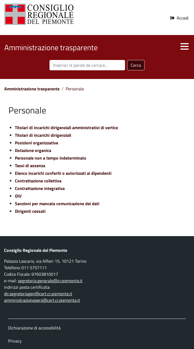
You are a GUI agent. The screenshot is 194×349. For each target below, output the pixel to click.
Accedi (183, 18)
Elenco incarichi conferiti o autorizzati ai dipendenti (63, 173)
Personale (75, 88)
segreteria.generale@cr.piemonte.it (50, 280)
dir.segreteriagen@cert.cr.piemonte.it (38, 293)
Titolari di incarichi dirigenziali (43, 135)
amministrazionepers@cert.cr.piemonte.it (42, 300)
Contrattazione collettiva (38, 180)
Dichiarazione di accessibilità (34, 328)
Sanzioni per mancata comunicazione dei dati (57, 203)
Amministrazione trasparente (32, 88)
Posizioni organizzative (36, 142)
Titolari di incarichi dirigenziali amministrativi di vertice (66, 127)
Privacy (15, 341)
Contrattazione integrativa (40, 188)
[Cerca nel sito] (87, 65)
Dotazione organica (33, 150)
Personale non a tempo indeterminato (50, 158)
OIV (18, 196)
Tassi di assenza (30, 165)
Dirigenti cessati (30, 211)
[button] (184, 46)
